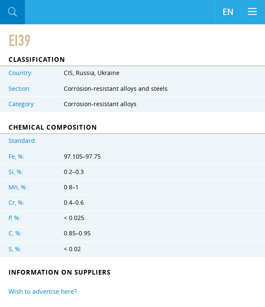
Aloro (60, 12)
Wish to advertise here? (43, 291)
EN (227, 11)
